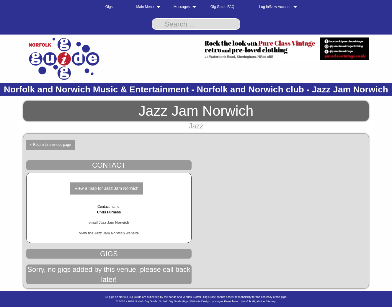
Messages (182, 7)
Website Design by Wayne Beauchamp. (215, 301)
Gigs (109, 7)
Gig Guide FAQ (222, 7)
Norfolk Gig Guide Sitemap (259, 301)
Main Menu (144, 7)
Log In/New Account (275, 7)
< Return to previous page (50, 145)
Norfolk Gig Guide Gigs (173, 301)
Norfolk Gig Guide (146, 301)
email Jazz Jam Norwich (109, 223)
